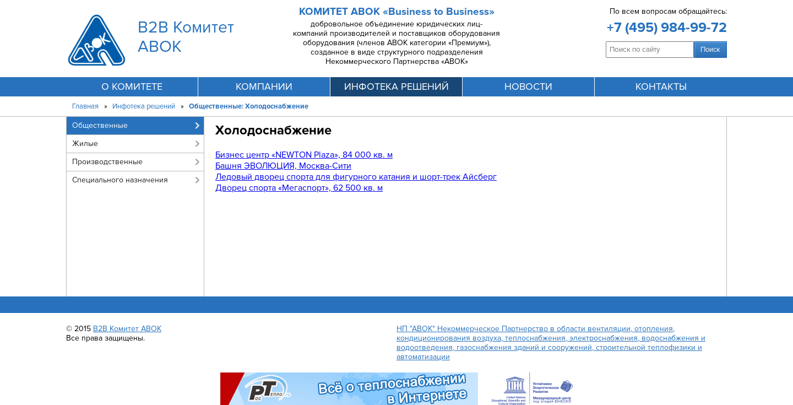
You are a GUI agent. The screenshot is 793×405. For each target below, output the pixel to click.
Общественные (100, 125)
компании (264, 86)
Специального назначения (120, 180)
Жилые (85, 143)
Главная (85, 106)
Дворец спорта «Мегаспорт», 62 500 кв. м (299, 187)
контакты (661, 86)
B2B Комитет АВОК (127, 328)
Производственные (107, 161)
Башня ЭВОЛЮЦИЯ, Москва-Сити (283, 165)
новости (528, 86)
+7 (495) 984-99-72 (667, 27)
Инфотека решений (143, 106)
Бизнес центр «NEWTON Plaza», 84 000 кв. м (304, 154)
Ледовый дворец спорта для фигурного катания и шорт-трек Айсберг (356, 176)
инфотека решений (396, 86)
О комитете (131, 86)
